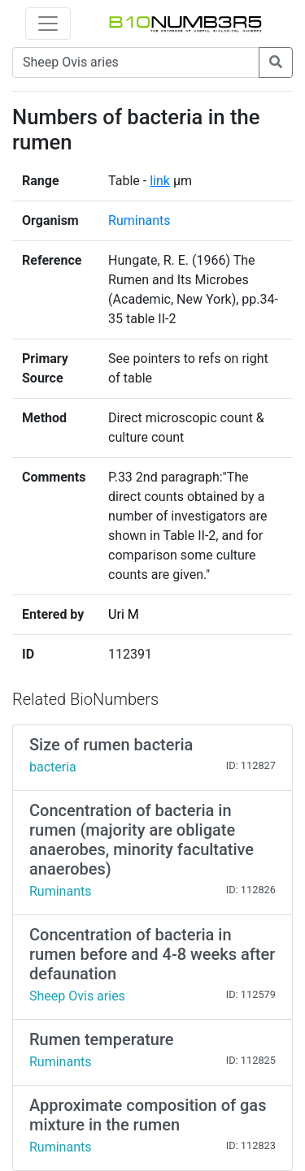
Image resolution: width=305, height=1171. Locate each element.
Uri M (123, 614)
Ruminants (139, 220)
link (160, 180)
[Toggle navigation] (48, 23)
